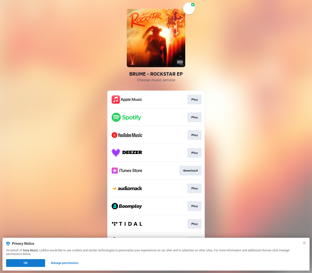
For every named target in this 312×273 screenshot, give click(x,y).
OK (26, 263)
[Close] (304, 243)
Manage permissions (64, 263)
